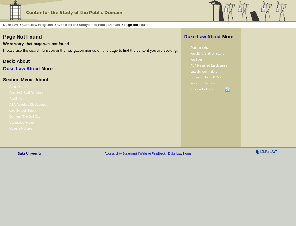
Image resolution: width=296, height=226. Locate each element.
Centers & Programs (37, 25)
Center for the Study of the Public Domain (88, 25)
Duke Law (10, 25)
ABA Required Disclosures (27, 104)
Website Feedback (152, 153)
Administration (19, 87)
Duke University (30, 153)
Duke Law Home (179, 153)
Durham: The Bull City (24, 116)
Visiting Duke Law (21, 122)
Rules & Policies (20, 128)
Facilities (15, 98)
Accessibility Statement (121, 153)
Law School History (23, 110)
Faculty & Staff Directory (26, 92)
